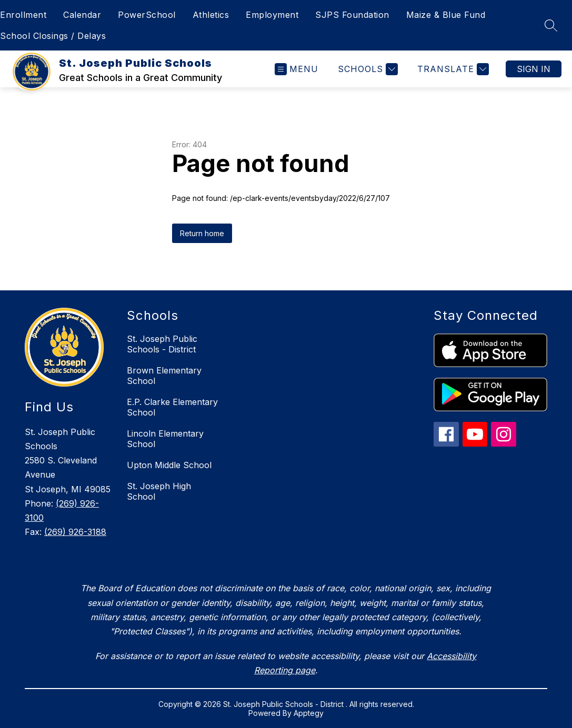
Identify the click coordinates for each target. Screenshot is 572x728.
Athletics (211, 14)
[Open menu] (296, 69)
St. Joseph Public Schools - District (162, 344)
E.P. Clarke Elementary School (172, 407)
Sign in (533, 69)
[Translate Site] (452, 69)
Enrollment (23, 14)
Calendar (82, 14)
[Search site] (551, 25)
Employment (272, 14)
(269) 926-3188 (75, 532)
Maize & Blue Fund (446, 14)
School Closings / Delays (53, 36)
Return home (202, 233)
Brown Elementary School (164, 375)
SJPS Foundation (352, 14)
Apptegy (309, 713)
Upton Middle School (169, 465)
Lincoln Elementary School (165, 438)
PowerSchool (147, 14)
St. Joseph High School (159, 491)
